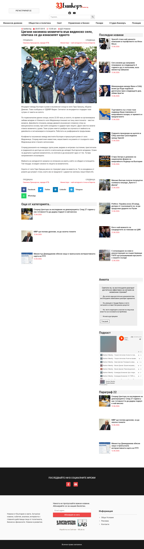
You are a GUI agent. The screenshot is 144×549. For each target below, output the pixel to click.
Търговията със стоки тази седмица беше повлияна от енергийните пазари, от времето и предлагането (126, 113)
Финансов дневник (12, 23)
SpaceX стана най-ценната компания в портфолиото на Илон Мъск (126, 41)
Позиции (136, 23)
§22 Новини (65, 29)
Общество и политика (40, 23)
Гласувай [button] (104, 321)
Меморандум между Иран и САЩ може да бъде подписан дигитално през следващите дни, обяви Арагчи (126, 89)
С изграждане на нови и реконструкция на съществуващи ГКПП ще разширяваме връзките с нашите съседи (126, 254)
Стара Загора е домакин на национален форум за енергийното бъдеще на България (126, 159)
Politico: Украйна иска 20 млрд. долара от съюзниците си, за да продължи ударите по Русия (125, 206)
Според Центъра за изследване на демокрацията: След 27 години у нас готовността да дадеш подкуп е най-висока (64, 210)
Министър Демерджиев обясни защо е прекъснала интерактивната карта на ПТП (125, 445)
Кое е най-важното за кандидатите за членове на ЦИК (126, 228)
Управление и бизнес (78, 23)
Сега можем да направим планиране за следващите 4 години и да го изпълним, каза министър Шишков (125, 66)
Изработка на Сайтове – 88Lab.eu (72, 529)
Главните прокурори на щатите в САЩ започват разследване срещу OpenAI (126, 135)
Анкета (104, 279)
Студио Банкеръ (117, 23)
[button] (29, 189)
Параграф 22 (108, 392)
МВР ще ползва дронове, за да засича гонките (55, 231)
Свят (59, 23)
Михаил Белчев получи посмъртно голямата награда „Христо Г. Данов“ (127, 182)
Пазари (99, 23)
